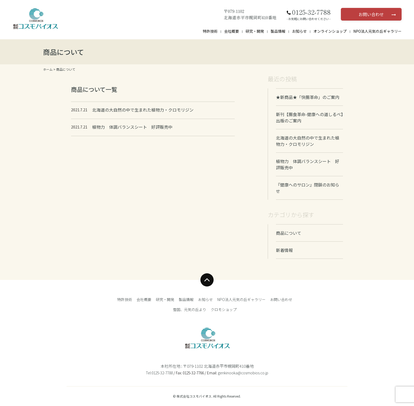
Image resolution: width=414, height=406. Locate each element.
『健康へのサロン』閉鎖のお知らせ (307, 187)
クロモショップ (224, 309)
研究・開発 (255, 31)
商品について (288, 233)
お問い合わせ (371, 14)
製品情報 (278, 31)
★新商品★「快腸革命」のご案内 (307, 97)
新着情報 (284, 250)
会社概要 (231, 31)
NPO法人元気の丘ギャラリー (377, 31)
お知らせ (299, 31)
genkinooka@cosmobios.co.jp (243, 372)
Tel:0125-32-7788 (159, 372)
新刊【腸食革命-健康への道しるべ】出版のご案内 (309, 117)
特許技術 (210, 31)
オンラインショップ (330, 31)
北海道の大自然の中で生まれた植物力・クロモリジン (307, 141)
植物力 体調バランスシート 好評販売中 (307, 164)
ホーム (48, 69)
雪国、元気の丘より (189, 309)
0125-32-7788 (311, 12)
